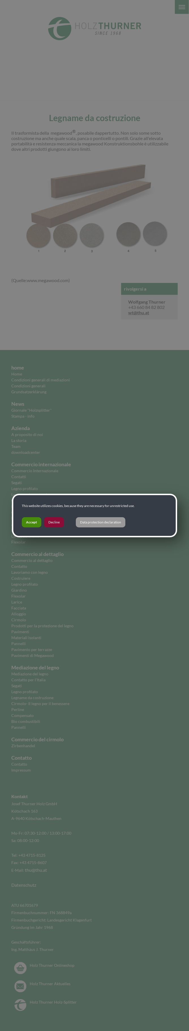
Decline (54, 522)
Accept (31, 522)
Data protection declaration (100, 522)
